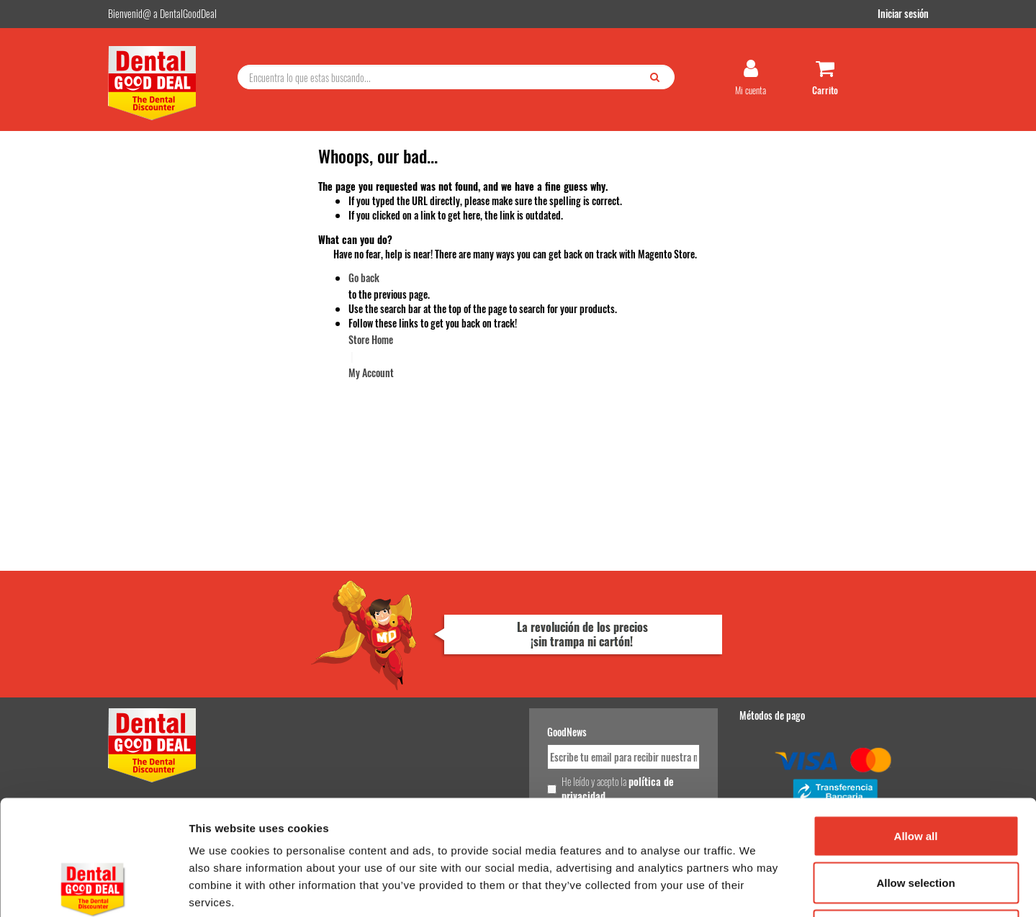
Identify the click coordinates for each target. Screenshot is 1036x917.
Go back (363, 277)
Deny (916, 822)
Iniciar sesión (903, 13)
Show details (755, 888)
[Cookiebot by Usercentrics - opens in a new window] (93, 889)
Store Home (370, 339)
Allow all (916, 728)
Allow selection (915, 775)
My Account (371, 372)
